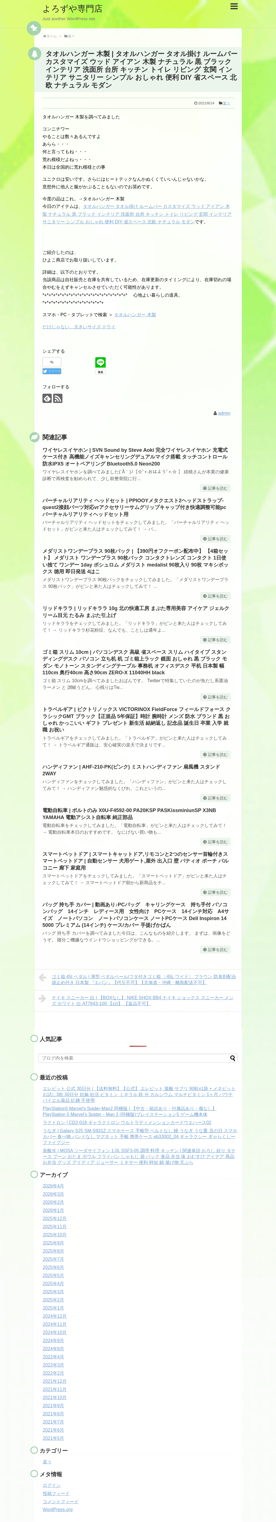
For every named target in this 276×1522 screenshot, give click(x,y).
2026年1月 (53, 1210)
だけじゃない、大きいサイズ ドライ (79, 326)
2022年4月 (53, 1356)
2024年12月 (55, 1316)
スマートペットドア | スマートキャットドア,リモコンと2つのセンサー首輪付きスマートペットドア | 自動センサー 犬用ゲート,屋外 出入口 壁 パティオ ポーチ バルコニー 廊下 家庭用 (135, 861)
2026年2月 (53, 1202)
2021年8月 (53, 1413)
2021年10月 (55, 1397)
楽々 (226, 103)
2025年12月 (55, 1218)
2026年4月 (53, 1186)
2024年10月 (55, 1332)
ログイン (52, 1485)
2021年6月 (53, 1430)
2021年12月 (55, 1381)
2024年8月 (53, 1348)
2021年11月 (55, 1389)
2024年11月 (55, 1324)
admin (224, 413)
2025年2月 (53, 1300)
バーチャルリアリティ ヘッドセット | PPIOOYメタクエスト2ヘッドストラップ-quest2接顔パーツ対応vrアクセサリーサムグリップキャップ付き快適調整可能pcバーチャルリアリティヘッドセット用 (134, 507)
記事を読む (218, 488)
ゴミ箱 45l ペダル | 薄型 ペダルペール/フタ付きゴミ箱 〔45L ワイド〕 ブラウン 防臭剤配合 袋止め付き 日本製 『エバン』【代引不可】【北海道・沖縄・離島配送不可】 (137, 979)
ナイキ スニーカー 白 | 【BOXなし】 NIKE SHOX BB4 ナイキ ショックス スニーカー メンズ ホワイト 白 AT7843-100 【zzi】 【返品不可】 (136, 1000)
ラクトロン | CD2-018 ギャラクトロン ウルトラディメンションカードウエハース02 (127, 1122)
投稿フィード (56, 1493)
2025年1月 (53, 1308)
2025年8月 (53, 1251)
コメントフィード (61, 1501)
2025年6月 (53, 1267)
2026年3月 (53, 1194)
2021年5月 (53, 1438)
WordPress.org (58, 1509)
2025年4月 (53, 1283)
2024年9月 (53, 1340)
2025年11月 (55, 1226)
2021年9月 (53, 1405)
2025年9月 (53, 1243)
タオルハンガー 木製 (135, 314)
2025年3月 (53, 1291)
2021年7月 (53, 1422)
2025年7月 (53, 1259)
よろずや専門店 (72, 8)
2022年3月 (53, 1365)
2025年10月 (55, 1234)
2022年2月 (53, 1373)
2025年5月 (53, 1275)
